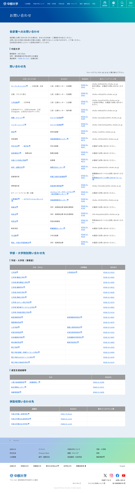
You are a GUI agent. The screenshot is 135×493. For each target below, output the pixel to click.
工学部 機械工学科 (18, 277)
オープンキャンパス (18, 86)
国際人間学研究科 (73, 327)
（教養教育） (33, 382)
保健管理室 (15, 392)
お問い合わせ (16, 440)
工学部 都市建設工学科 (19, 282)
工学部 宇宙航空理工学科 (20, 312)
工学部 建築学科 (17, 287)
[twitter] (105, 475)
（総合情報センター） (58, 194)
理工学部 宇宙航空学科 (19, 362)
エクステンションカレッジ (33, 199)
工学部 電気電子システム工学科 (23, 307)
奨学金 (26, 146)
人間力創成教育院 (17, 382)
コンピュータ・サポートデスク (61, 192)
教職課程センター (56, 228)
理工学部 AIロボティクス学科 (22, 357)
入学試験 (14, 102)
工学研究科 (71, 272)
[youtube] (123, 475)
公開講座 (14, 199)
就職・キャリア (17, 118)
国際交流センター (56, 167)
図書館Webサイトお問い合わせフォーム (107, 178)
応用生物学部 (16, 332)
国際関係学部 (16, 322)
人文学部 (14, 327)
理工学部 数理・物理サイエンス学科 (24, 352)
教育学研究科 (72, 342)
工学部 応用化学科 (18, 292)
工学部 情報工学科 (18, 297)
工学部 (13, 272)
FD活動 (14, 235)
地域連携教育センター (58, 139)
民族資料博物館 (56, 186)
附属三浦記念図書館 (57, 176)
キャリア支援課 (56, 118)
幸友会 (13, 214)
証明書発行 (15, 153)
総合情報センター (17, 387)
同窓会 (13, 221)
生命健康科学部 (17, 337)
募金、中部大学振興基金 (20, 242)
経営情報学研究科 (73, 317)
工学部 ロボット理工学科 (20, 302)
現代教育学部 (16, 342)
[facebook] (117, 475)
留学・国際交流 (17, 167)
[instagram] (111, 475)
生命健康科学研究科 (74, 337)
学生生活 (14, 146)
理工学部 (14, 347)
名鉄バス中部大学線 (18, 160)
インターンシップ (17, 125)
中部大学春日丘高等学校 (20, 419)
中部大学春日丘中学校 (19, 424)
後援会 (13, 207)
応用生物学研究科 (73, 332)
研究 (12, 132)
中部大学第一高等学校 (19, 414)
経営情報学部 (16, 317)
